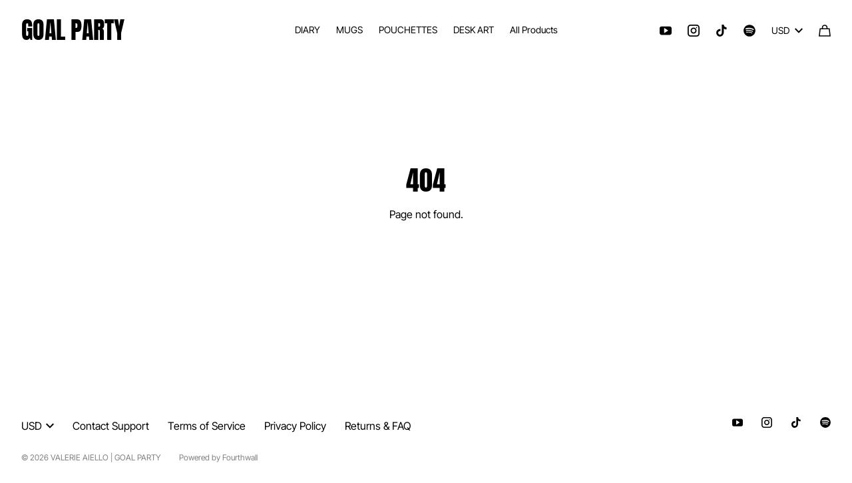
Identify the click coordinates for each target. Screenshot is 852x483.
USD (787, 30)
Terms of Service (207, 425)
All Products (534, 29)
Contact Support (111, 425)
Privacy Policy (295, 425)
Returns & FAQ (378, 425)
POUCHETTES (408, 29)
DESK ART (473, 29)
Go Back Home (426, 256)
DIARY (307, 29)
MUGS (349, 29)
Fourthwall (240, 457)
